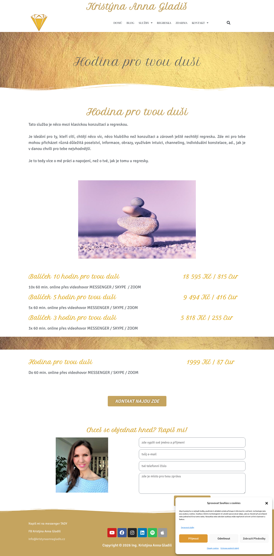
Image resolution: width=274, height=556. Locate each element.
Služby (145, 23)
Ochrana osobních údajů (229, 548)
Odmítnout (224, 538)
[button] (266, 503)
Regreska (164, 23)
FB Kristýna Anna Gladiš (45, 531)
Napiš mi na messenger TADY (48, 523)
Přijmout (193, 538)
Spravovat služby (187, 527)
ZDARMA (181, 23)
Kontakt (200, 23)
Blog (130, 23)
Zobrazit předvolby (254, 538)
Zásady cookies (213, 548)
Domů (117, 23)
